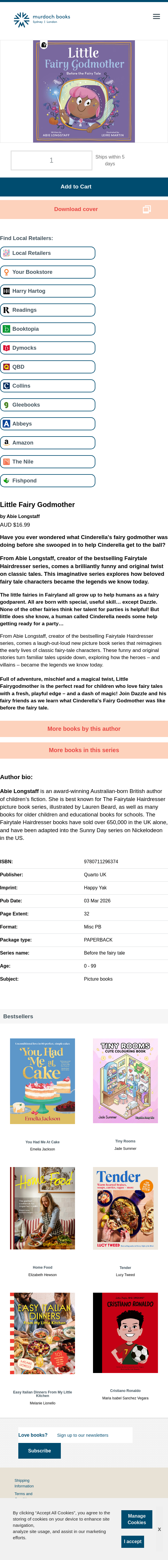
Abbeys (22, 424)
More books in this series (84, 750)
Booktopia (25, 329)
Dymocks (24, 348)
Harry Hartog (28, 291)
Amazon (22, 442)
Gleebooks (26, 405)
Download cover (76, 209)
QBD (18, 367)
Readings (24, 310)
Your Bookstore (32, 272)
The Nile (22, 461)
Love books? (33, 1435)
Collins (21, 386)
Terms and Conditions (23, 1496)
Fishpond (24, 480)
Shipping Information (24, 1483)
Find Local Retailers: (26, 238)
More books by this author (84, 728)
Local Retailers (31, 253)
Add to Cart (76, 186)
